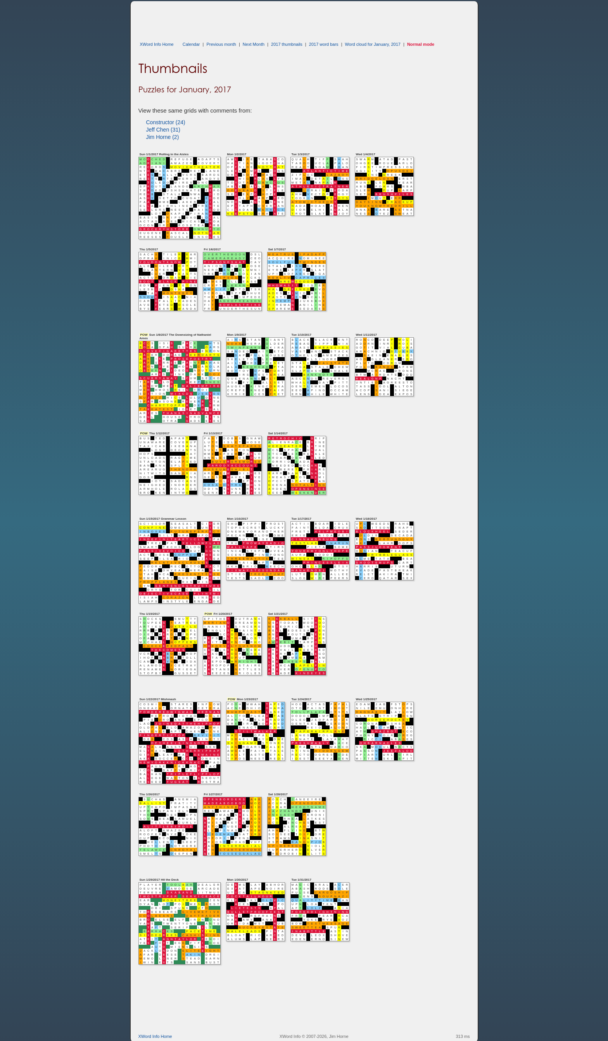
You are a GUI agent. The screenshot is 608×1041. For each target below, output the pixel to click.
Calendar (191, 44)
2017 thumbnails (286, 44)
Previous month (221, 44)
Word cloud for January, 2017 (373, 44)
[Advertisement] (279, 18)
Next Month (253, 44)
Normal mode (420, 44)
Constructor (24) (165, 122)
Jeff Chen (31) (163, 130)
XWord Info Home (157, 44)
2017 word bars (324, 44)
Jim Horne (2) (162, 137)
